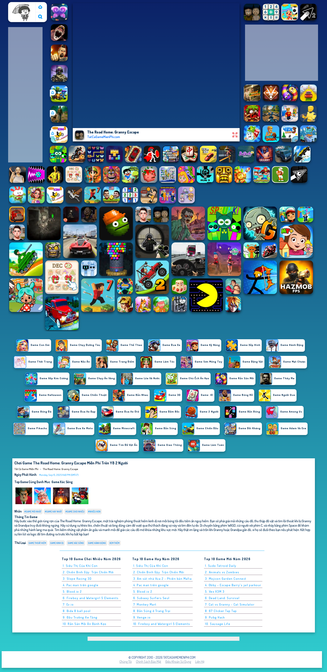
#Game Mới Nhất (32, 511)
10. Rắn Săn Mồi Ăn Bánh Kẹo (85, 624)
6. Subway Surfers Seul (151, 598)
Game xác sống (62, 482)
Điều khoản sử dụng (178, 662)
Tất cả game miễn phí (21, 7)
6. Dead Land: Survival (222, 598)
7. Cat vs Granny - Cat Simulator (229, 604)
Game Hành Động (97, 543)
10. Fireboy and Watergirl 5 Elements (161, 624)
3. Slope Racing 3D (77, 579)
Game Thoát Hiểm (37, 543)
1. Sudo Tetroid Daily (220, 566)
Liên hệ (199, 662)
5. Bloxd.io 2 (72, 591)
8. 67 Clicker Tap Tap (221, 611)
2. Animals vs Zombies (222, 572)
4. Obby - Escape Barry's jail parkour (233, 585)
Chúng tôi (125, 662)
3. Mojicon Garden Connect (226, 579)
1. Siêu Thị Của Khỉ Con (80, 566)
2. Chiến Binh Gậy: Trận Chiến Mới (88, 572)
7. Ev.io (68, 604)
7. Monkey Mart (145, 604)
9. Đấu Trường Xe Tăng (80, 617)
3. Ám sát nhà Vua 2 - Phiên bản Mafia (162, 579)
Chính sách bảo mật (148, 662)
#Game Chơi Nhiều (74, 511)
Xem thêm (114, 543)
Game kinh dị (57, 543)
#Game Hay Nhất (53, 511)
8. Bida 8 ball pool (77, 611)
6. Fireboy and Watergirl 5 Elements (91, 598)
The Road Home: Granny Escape (60, 469)
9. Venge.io (142, 617)
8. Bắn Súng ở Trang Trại (152, 611)
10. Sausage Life (217, 624)
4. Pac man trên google (80, 585)
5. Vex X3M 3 (214, 591)
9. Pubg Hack (215, 617)
